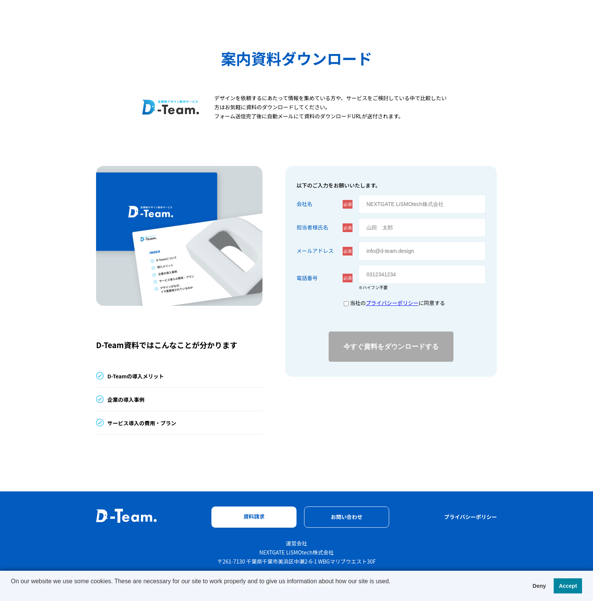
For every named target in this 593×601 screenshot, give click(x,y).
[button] (266, 591)
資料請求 (254, 516)
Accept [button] (568, 586)
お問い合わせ (347, 516)
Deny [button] (539, 586)
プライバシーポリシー (392, 303)
